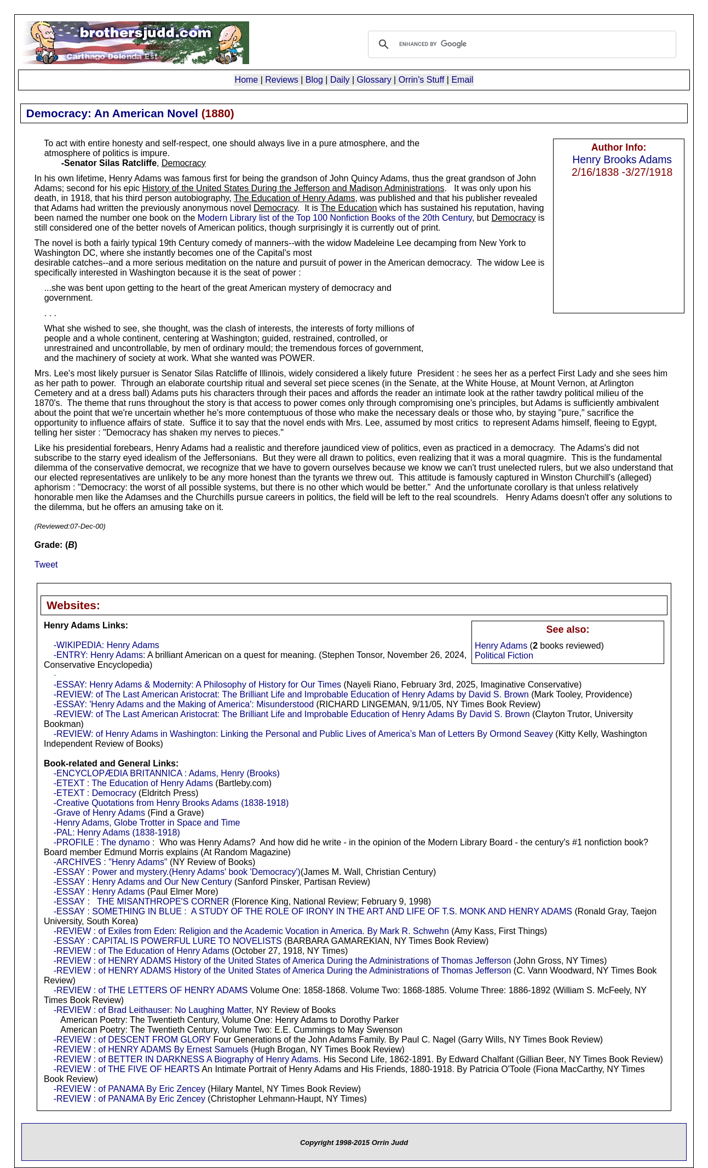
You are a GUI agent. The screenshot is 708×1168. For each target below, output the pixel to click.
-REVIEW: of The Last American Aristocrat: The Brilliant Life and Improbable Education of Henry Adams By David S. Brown (292, 714)
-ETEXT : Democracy (95, 793)
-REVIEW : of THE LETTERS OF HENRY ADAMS (151, 990)
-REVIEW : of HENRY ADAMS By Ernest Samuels (151, 1049)
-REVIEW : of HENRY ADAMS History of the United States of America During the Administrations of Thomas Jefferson (282, 960)
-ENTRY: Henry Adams (98, 655)
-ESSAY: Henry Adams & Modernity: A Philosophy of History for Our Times (197, 684)
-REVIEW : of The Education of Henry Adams (141, 950)
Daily (340, 79)
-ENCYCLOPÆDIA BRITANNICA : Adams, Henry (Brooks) (167, 773)
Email (462, 79)
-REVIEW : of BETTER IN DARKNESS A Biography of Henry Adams (186, 1059)
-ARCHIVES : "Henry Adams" (111, 862)
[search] (520, 44)
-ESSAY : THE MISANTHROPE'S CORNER (141, 901)
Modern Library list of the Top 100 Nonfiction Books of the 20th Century (335, 217)
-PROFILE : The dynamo (102, 842)
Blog (314, 79)
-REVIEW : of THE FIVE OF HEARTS (127, 1069)
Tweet (46, 564)
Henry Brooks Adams (622, 159)
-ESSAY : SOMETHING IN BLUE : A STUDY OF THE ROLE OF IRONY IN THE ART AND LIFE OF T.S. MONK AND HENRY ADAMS (313, 911)
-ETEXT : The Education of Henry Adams (133, 783)
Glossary (374, 79)
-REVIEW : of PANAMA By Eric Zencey (129, 1088)
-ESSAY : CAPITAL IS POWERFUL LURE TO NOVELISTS (168, 941)
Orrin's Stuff (422, 79)
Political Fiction (504, 655)
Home (246, 79)
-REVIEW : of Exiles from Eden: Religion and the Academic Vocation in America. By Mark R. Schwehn (251, 931)
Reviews (281, 79)
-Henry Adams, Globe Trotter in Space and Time (147, 822)
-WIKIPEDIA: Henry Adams (106, 645)
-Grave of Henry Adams (99, 812)
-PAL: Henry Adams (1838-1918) (117, 832)
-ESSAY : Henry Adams (99, 891)
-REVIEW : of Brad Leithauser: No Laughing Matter (152, 1010)
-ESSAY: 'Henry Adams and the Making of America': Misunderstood (184, 704)
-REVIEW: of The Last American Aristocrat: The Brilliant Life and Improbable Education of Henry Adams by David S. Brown (291, 694)
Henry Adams (501, 645)
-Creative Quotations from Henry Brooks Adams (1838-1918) (171, 803)
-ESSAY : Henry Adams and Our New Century (143, 881)
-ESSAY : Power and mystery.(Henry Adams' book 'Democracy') (177, 872)
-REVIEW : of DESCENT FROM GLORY (132, 1039)
